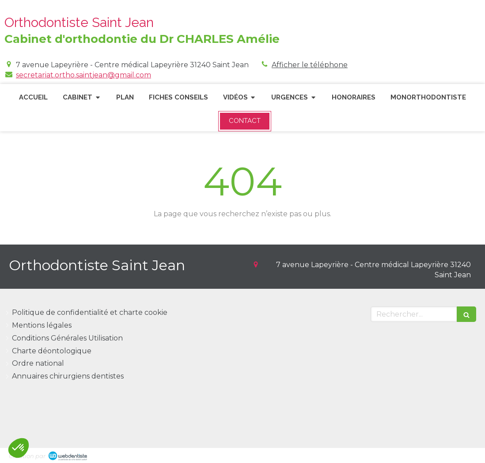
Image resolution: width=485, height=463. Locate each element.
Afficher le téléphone (310, 65)
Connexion (457, 454)
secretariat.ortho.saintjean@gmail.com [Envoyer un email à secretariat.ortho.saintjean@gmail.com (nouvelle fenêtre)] (83, 75)
